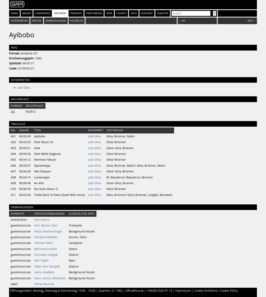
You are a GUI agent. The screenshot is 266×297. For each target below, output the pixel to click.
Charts (121, 13)
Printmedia (94, 13)
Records (60, 13)
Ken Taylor (41, 260)
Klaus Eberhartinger (48, 231)
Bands (26, 13)
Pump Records (44, 284)
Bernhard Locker (45, 249)
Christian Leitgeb (46, 255)
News (14, 13)
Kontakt (147, 13)
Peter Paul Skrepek (47, 266)
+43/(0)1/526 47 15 (159, 290)
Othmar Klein (43, 243)
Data (109, 13)
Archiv (37, 20)
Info (134, 13)
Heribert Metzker (46, 237)
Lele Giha (23, 88)
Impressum (183, 290)
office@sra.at (135, 290)
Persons (76, 13)
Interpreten (19, 20)
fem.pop (162, 13)
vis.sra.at (76, 20)
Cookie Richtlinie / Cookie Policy (216, 290)
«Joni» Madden (44, 272)
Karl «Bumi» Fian (45, 225)
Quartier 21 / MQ (110, 290)
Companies (42, 13)
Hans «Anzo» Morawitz (49, 278)
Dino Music (42, 220)
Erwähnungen (56, 20)
